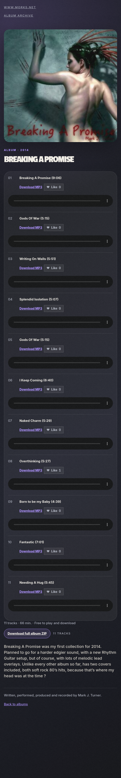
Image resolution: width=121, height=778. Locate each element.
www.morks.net (20, 7)
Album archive (18, 15)
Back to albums (16, 704)
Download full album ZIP (27, 633)
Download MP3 (30, 187)
